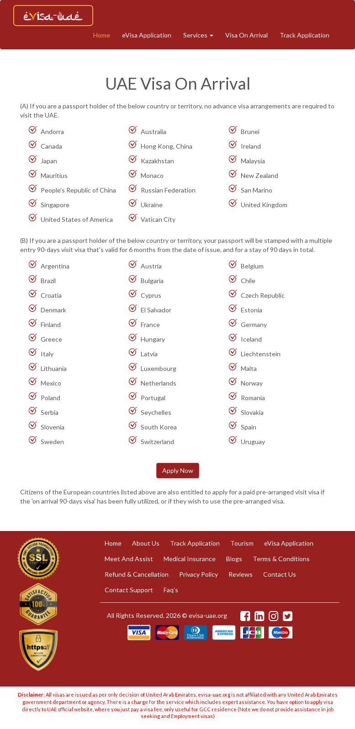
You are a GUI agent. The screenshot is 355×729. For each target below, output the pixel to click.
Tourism (242, 543)
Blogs (234, 559)
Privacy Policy (198, 574)
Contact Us (279, 574)
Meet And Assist (129, 559)
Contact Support (129, 590)
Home (101, 35)
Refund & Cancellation (137, 574)
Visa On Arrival (246, 35)
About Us (145, 543)
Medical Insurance (190, 559)
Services (198, 35)
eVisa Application (146, 35)
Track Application (304, 35)
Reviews (240, 574)
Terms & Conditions (281, 559)
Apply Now (177, 470)
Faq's (171, 590)
